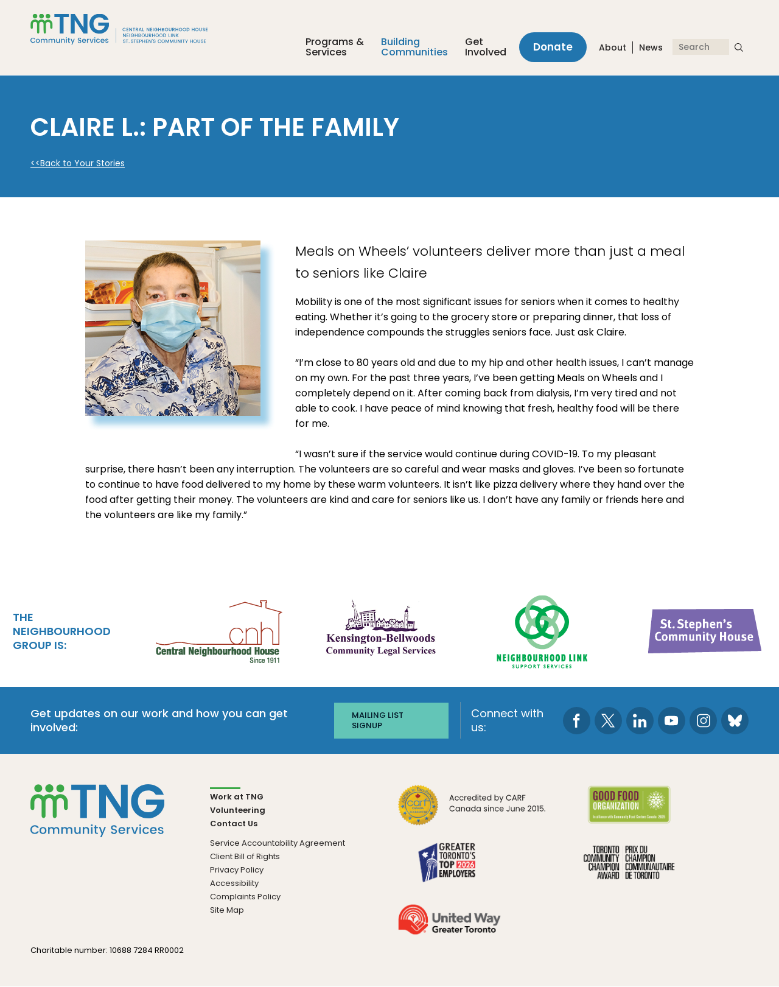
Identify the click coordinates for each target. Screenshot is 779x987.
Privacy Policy (237, 870)
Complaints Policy (245, 896)
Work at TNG (237, 797)
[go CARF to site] (472, 812)
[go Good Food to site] (629, 812)
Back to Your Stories (82, 163)
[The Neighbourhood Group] (133, 29)
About (612, 48)
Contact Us (233, 823)
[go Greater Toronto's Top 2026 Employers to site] (449, 870)
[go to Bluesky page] (735, 720)
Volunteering (237, 810)
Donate (552, 47)
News (651, 48)
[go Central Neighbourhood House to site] (218, 630)
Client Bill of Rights (245, 856)
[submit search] (739, 47)
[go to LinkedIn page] (640, 720)
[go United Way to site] (449, 927)
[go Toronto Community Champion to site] (629, 870)
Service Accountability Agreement (277, 843)
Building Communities (413, 47)
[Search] (700, 47)
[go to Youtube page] (671, 720)
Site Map (227, 910)
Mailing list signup (377, 720)
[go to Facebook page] (576, 720)
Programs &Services (333, 47)
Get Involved (484, 47)
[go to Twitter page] (608, 720)
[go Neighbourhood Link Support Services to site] (543, 630)
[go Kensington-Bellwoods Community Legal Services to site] (380, 630)
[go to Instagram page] (703, 720)
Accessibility (234, 883)
